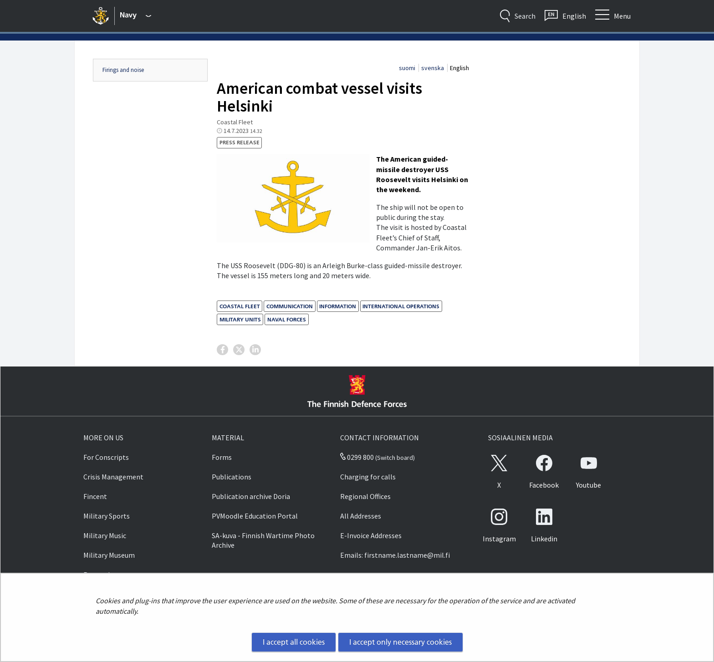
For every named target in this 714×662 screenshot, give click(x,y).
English (459, 68)
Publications (231, 476)
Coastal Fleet (239, 306)
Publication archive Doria (251, 496)
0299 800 (357, 457)
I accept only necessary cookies (400, 642)
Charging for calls (368, 476)
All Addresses (360, 515)
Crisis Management (113, 476)
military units (240, 319)
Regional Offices (365, 496)
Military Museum (109, 555)
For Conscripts (106, 457)
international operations (400, 306)
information (337, 306)
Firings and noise (123, 70)
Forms (222, 457)
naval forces (286, 319)
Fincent (95, 496)
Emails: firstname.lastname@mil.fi (395, 555)
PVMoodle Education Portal (255, 515)
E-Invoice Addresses (371, 535)
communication (289, 306)
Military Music (104, 535)
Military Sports (106, 515)
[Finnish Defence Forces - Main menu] (136, 16)
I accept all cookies (294, 642)
